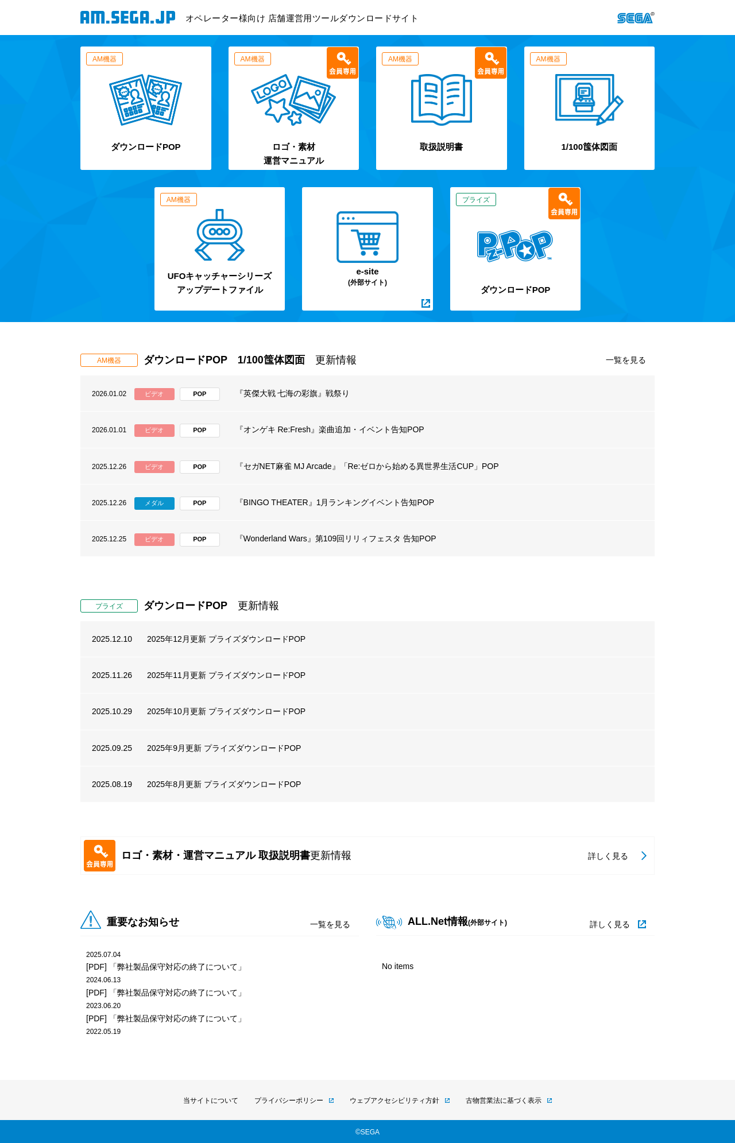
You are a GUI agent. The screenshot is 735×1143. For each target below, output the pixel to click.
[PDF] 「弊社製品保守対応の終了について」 (166, 966)
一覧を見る (626, 360)
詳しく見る (610, 924)
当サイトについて (210, 1100)
